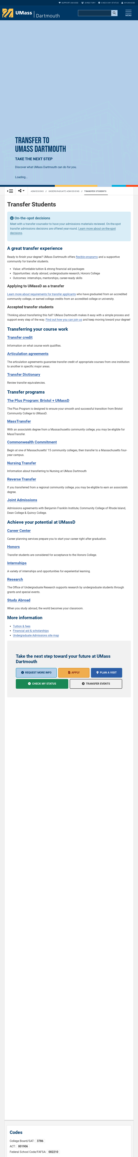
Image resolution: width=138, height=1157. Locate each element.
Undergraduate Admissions (64, 191)
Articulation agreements (28, 354)
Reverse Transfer (21, 479)
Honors (13, 547)
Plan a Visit (108, 672)
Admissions (37, 191)
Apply (76, 672)
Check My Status (108, 3)
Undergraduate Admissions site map (36, 635)
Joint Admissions (22, 500)
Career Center (19, 530)
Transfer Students (95, 191)
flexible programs (87, 257)
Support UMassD (69, 3)
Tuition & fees (21, 626)
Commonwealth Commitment (32, 442)
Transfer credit (20, 337)
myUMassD (128, 3)
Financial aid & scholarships (31, 630)
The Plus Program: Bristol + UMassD (38, 400)
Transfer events (98, 683)
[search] (97, 13)
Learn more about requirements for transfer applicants (41, 294)
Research (15, 579)
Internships (17, 563)
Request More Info (38, 672)
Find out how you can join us (64, 319)
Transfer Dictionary (23, 374)
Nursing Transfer (21, 463)
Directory (88, 3)
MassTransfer (19, 421)
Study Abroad (18, 600)
